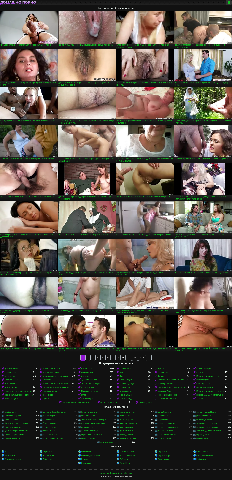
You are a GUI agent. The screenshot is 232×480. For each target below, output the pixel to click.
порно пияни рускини (167, 435)
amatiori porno (11, 412)
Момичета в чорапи (51, 368)
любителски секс (165, 431)
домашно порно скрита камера (18, 431)
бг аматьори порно (128, 419)
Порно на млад (87, 372)
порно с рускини (88, 438)
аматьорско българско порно (94, 419)
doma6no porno (164, 412)
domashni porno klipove (206, 412)
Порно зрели (48, 452)
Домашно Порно (12, 368)
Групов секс (10, 376)
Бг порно (85, 459)
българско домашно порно (16, 423)
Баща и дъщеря (203, 383)
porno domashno (50, 419)
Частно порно (87, 368)
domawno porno (88, 416)
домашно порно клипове (207, 427)
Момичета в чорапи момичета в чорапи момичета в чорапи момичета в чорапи (19, 391)
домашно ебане (88, 427)
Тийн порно (48, 395)
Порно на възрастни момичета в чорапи (76, 402)
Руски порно (201, 372)
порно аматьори (50, 435)
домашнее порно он (166, 423)
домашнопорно (126, 431)
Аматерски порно (127, 455)
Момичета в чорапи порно (207, 376)
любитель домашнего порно (208, 431)
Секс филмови (202, 452)
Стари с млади (126, 399)
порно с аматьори (12, 438)
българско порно (50, 423)
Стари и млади (87, 387)
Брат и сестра (11, 387)
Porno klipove (125, 463)
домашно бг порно (51, 427)
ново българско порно (14, 435)
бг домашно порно (166, 419)
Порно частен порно (109, 402)
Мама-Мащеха (11, 383)
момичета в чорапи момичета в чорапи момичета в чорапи (172, 380)
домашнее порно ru (128, 423)
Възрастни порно (203, 368)
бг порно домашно (204, 419)
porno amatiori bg (203, 416)
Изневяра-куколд (165, 383)
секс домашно (106, 442)
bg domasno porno (127, 412)
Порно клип (86, 452)
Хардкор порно (11, 380)
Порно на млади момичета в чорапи (19, 395)
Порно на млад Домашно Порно (172, 387)
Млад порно (125, 372)
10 (128, 357)
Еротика (161, 368)
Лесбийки (85, 376)
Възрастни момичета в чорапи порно (57, 387)
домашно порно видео (168, 427)
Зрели (122, 376)
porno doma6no (11, 419)
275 (142, 357)
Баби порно (10, 455)
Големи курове (145, 402)
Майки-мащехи (11, 399)
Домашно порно (18, 2)
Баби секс (47, 459)
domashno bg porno (13, 416)
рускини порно (202, 438)
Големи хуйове (126, 387)
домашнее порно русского (207, 423)
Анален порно (87, 399)
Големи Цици (125, 368)
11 (135, 357)
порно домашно (126, 435)
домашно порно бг (128, 427)
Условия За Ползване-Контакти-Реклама (116, 473)
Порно (7, 452)
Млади (84, 395)
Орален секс (10, 372)
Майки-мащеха (126, 380)
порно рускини (202, 435)
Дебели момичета (89, 380)
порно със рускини (128, 438)
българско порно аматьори (93, 423)
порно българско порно (91, 435)
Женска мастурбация (90, 383)
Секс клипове (164, 459)
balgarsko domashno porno (54, 412)
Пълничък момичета (167, 399)
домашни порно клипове (15, 427)
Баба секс (124, 459)
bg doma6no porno (89, 412)
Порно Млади (126, 395)
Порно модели (202, 380)
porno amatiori (164, 416)
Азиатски (200, 399)
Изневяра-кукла (50, 391)
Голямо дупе (163, 372)
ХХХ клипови (48, 455)
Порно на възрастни (90, 391)
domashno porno (50, 416)
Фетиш (161, 376)
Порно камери (164, 455)
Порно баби (163, 452)
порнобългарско (165, 438)
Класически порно (51, 372)
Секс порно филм (127, 452)
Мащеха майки (126, 391)
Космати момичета (204, 387)
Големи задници (127, 383)
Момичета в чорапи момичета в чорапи (57, 383)
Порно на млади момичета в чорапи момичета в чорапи (210, 395)
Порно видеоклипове (90, 455)
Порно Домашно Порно (168, 395)
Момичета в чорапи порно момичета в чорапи (210, 391)
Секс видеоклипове (204, 455)
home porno (125, 416)
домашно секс (49, 431)
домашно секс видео (90, 431)
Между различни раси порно (55, 376)
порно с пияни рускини (53, 438)
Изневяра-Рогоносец (167, 391)
